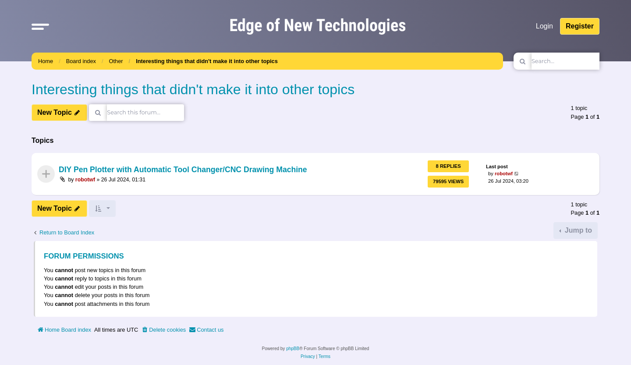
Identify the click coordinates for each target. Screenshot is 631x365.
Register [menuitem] (580, 26)
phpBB (292, 348)
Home (45, 61)
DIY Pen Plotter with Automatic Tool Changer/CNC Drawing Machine (183, 170)
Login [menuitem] (544, 26)
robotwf (85, 180)
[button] (40, 26)
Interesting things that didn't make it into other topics (207, 61)
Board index (81, 61)
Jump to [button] (577, 230)
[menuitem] (163, 330)
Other (116, 61)
